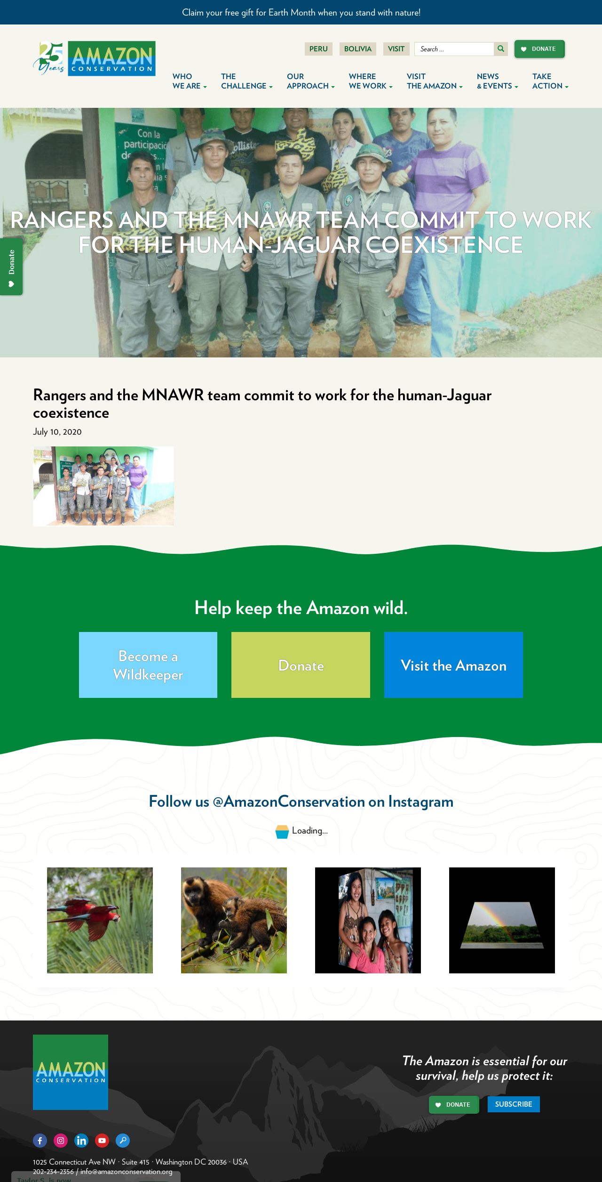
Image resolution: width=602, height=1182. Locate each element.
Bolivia (358, 49)
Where (371, 81)
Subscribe (513, 1104)
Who (190, 81)
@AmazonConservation (289, 800)
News (497, 81)
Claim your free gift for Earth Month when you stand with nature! (301, 12)
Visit (396, 49)
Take (550, 81)
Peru (318, 49)
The (247, 81)
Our (311, 81)
